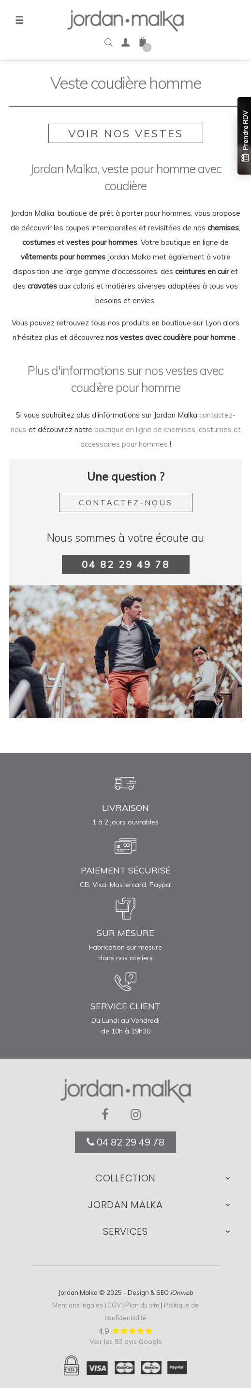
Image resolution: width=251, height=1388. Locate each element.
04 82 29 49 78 (126, 564)
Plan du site (142, 1305)
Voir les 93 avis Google (125, 1341)
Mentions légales (77, 1305)
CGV (114, 1305)
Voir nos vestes (125, 133)
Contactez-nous (126, 502)
